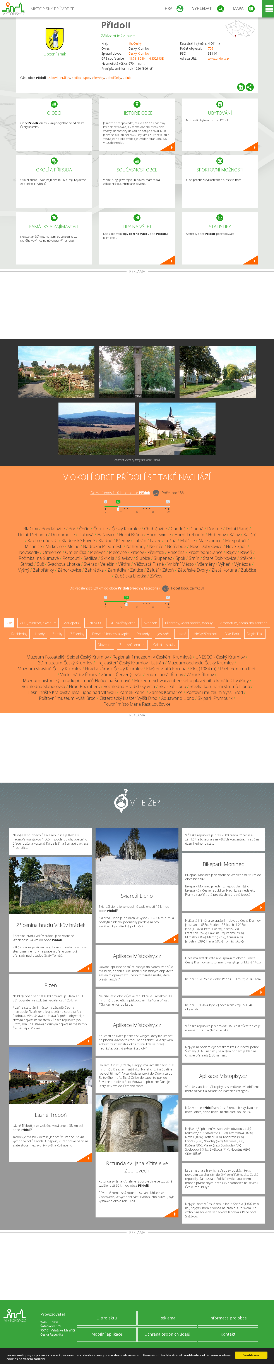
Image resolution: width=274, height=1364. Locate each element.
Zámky (57, 633)
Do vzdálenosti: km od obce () (114, 588)
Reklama (167, 1318)
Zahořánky (113, 78)
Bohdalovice (53, 529)
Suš (40, 564)
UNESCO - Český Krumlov (220, 657)
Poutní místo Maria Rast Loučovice (137, 704)
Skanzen (150, 623)
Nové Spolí (236, 546)
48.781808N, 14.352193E (146, 58)
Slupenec (163, 558)
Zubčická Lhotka (130, 576)
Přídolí (116, 25)
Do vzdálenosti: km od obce (120, 492)
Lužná (170, 540)
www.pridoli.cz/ (218, 58)
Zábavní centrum (132, 644)
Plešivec (97, 552)
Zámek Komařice (166, 692)
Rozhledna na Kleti (238, 669)
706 (210, 48)
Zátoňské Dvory (193, 570)
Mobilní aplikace (106, 1334)
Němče (156, 546)
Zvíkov (156, 576)
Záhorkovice (69, 570)
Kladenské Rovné (78, 540)
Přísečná (176, 552)
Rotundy (143, 633)
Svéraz (90, 564)
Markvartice (210, 540)
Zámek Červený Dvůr (121, 675)
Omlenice (52, 552)
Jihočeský (135, 43)
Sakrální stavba (164, 644)
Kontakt (228, 1334)
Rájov (231, 552)
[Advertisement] (137, 306)
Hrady (40, 633)
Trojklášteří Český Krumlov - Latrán (130, 663)
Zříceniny (77, 633)
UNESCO (94, 623)
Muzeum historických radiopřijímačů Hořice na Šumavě (76, 680)
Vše (9, 623)
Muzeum (104, 644)
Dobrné (214, 529)
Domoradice (63, 535)
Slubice (143, 558)
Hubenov (217, 535)
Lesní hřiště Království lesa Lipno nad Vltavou (72, 692)
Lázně (181, 633)
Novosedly (29, 552)
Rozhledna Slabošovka (43, 686)
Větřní (124, 564)
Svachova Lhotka (64, 564)
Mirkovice (55, 546)
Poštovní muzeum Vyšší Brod (214, 692)
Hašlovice (106, 535)
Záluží (127, 78)
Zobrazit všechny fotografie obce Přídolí (137, 460)
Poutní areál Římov (164, 675)
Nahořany (136, 546)
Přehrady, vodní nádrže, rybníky (188, 623)
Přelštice (155, 552)
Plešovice (118, 552)
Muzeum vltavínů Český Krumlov (49, 669)
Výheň (224, 564)
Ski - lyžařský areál (122, 623)
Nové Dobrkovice (206, 546)
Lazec (155, 540)
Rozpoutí (71, 558)
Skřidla (107, 558)
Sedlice (77, 78)
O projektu (106, 1318)
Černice (100, 529)
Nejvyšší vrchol (205, 633)
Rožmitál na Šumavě (39, 558)
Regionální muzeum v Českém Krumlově (152, 657)
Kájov (234, 535)
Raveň (246, 552)
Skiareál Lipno (172, 686)
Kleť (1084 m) (203, 669)
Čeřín (84, 529)
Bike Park (231, 633)
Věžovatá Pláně (149, 564)
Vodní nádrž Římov (78, 675)
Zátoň (168, 570)
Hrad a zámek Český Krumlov (113, 669)
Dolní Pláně (237, 529)
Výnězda (242, 564)
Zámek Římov (200, 675)
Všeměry (98, 78)
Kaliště (249, 535)
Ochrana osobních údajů (167, 1334)
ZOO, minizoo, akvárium (38, 623)
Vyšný (23, 570)
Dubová (52, 78)
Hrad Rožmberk (84, 686)
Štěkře (246, 558)
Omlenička (75, 552)
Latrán (140, 540)
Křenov (123, 540)
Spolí (86, 78)
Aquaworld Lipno (177, 698)
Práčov (65, 78)
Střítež (27, 564)
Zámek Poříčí (133, 692)
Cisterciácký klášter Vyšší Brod (128, 698)
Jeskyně (163, 633)
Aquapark (71, 623)
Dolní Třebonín (32, 535)
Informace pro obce (228, 1318)
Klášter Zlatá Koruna (166, 669)
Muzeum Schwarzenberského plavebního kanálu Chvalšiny (191, 680)
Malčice (187, 540)
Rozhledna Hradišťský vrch (129, 686)
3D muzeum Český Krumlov (65, 663)
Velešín (107, 564)
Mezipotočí (235, 540)
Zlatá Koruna (224, 570)
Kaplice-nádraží (43, 540)
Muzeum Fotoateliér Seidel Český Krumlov (68, 657)
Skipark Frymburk (215, 698)
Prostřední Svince (205, 552)
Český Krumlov (138, 53)
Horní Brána (131, 535)
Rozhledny (19, 633)
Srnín (194, 558)
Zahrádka (94, 570)
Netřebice (176, 546)
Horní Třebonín (189, 535)
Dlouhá (196, 529)
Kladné (105, 540)
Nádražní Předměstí (103, 546)
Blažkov (30, 529)
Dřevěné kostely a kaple (110, 633)
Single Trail (255, 633)
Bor (72, 529)
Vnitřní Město (181, 564)
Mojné (73, 546)
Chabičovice (155, 529)
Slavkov (125, 558)
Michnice (33, 546)
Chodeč (178, 529)
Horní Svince (159, 535)
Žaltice (136, 570)
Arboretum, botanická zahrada (243, 623)
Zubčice (248, 570)
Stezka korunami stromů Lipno (220, 686)
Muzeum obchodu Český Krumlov (200, 663)
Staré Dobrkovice (219, 558)
